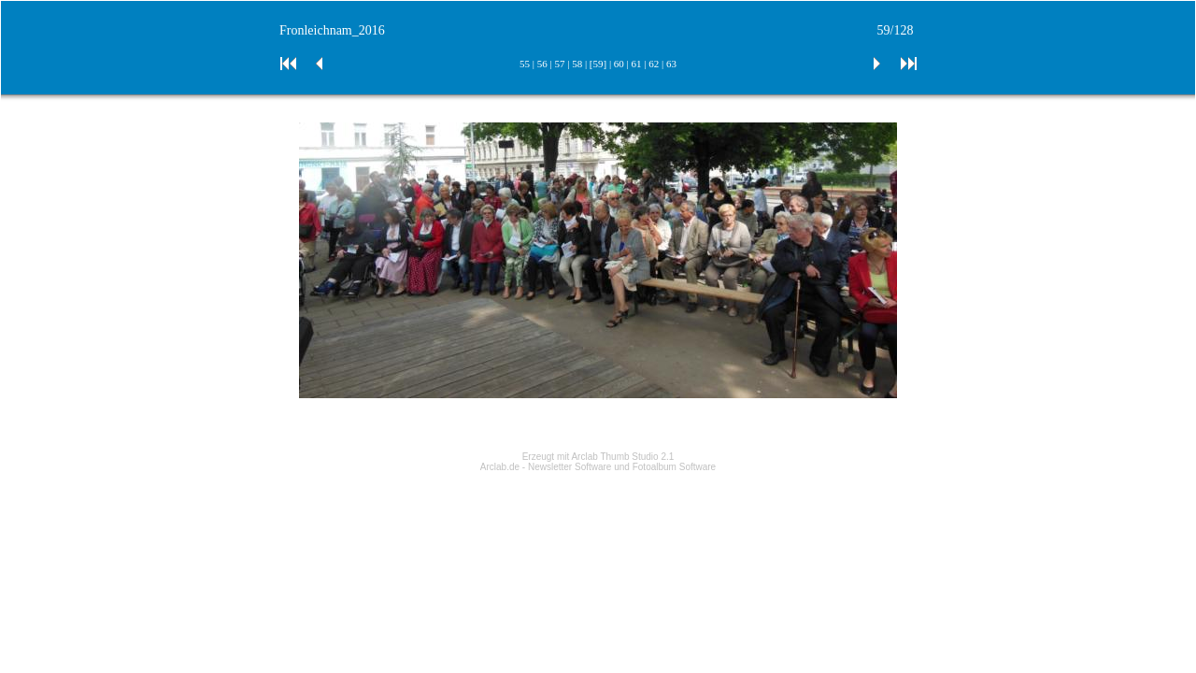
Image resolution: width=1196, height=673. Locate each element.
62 (653, 63)
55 (525, 63)
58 (577, 63)
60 (619, 63)
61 (637, 63)
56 (542, 63)
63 (671, 63)
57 (559, 63)
